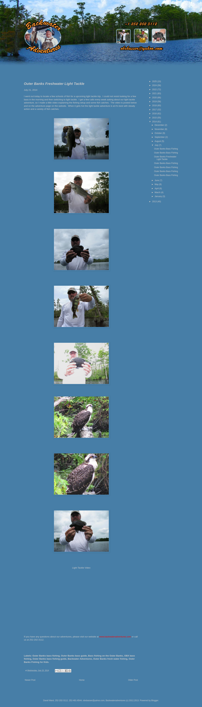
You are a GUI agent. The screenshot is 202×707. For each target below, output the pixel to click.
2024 (154, 85)
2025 (154, 81)
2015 (154, 117)
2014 (154, 121)
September (160, 137)
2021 (154, 93)
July (157, 145)
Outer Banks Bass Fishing (166, 149)
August (158, 141)
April (157, 188)
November (160, 129)
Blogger (154, 700)
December (160, 125)
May (157, 184)
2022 (154, 89)
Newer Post (30, 680)
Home (81, 680)
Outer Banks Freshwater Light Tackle (165, 157)
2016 (154, 113)
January (158, 196)
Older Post (133, 680)
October (158, 133)
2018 (154, 105)
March (158, 192)
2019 (154, 101)
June (157, 180)
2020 (154, 97)
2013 (154, 201)
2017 (154, 109)
